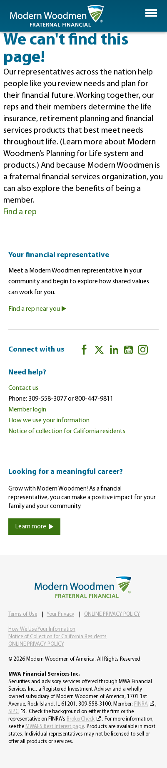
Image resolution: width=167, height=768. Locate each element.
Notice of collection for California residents (66, 431)
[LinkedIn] (114, 351)
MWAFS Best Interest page (54, 726)
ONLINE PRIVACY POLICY (112, 614)
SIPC (13, 711)
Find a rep (20, 212)
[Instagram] (142, 351)
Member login (27, 409)
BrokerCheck (81, 719)
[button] (151, 13)
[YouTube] (128, 351)
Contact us (23, 388)
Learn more (34, 526)
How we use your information (49, 420)
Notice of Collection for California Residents (57, 636)
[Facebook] (84, 351)
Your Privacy (60, 614)
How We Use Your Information (41, 629)
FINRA (141, 704)
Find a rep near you (37, 309)
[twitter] (99, 351)
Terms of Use (22, 614)
